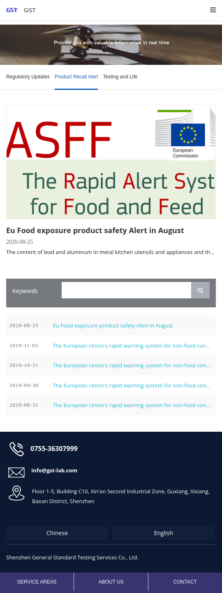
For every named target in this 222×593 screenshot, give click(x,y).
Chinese (57, 533)
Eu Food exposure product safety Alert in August (95, 230)
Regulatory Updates (28, 77)
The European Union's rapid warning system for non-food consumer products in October (133, 365)
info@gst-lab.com (54, 470)
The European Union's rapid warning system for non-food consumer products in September (133, 385)
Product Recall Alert (76, 77)
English (163, 533)
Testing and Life (120, 77)
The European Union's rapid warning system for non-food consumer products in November (133, 345)
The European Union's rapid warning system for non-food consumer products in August (133, 405)
